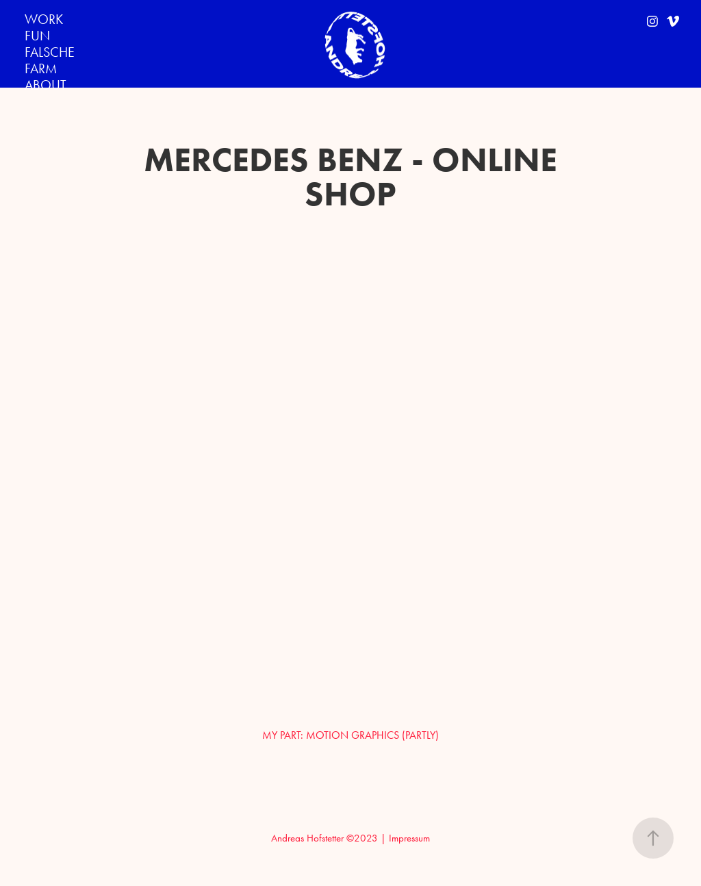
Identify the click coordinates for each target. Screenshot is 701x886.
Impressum (409, 838)
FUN (37, 35)
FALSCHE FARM (50, 60)
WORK (44, 19)
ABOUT (45, 85)
